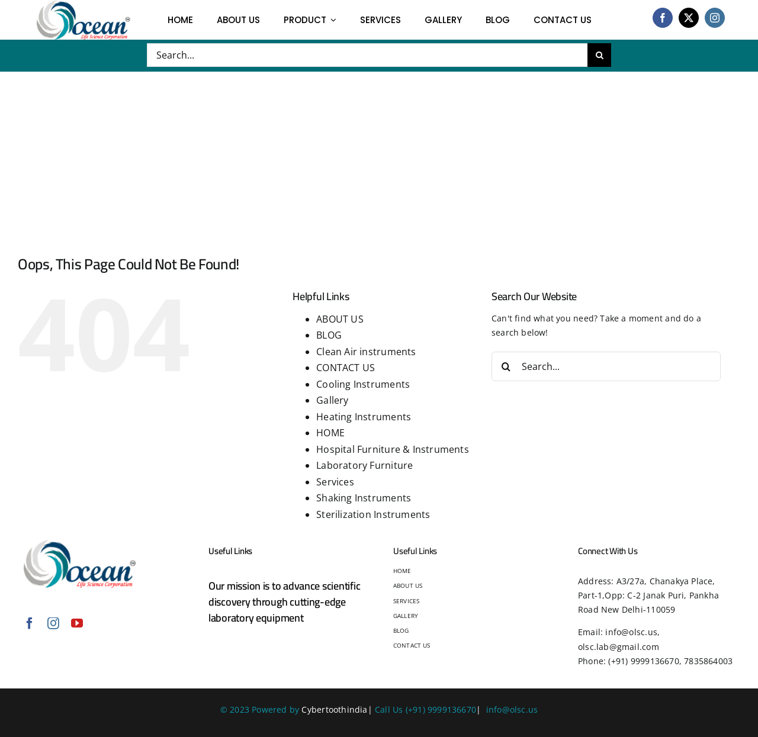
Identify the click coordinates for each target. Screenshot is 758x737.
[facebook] (663, 18)
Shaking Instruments (363, 497)
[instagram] (715, 18)
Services (335, 481)
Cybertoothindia (334, 709)
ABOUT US (340, 319)
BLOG (329, 335)
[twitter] (689, 18)
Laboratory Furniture (364, 465)
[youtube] (77, 623)
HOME (330, 432)
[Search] (599, 55)
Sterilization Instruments (373, 514)
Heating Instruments (363, 416)
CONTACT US (345, 367)
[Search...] (367, 55)
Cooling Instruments (363, 384)
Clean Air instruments (366, 351)
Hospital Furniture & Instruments (392, 449)
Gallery (332, 400)
